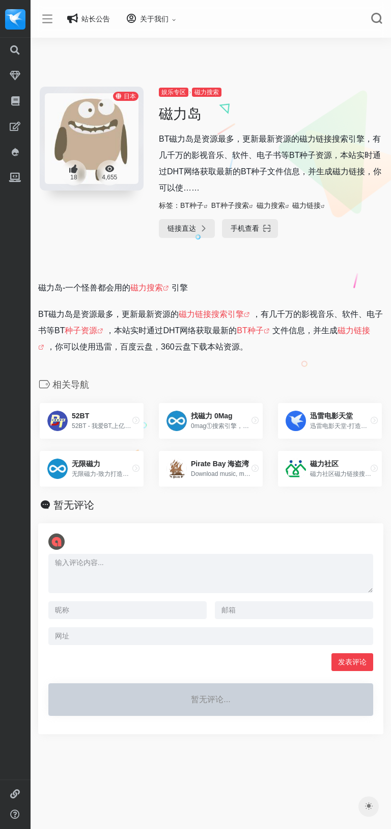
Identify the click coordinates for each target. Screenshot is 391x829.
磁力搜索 (216, 92)
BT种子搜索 (240, 205)
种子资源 (112, 330)
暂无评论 (88, 505)
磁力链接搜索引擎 (226, 314)
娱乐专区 (183, 92)
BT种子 (201, 205)
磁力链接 (316, 205)
